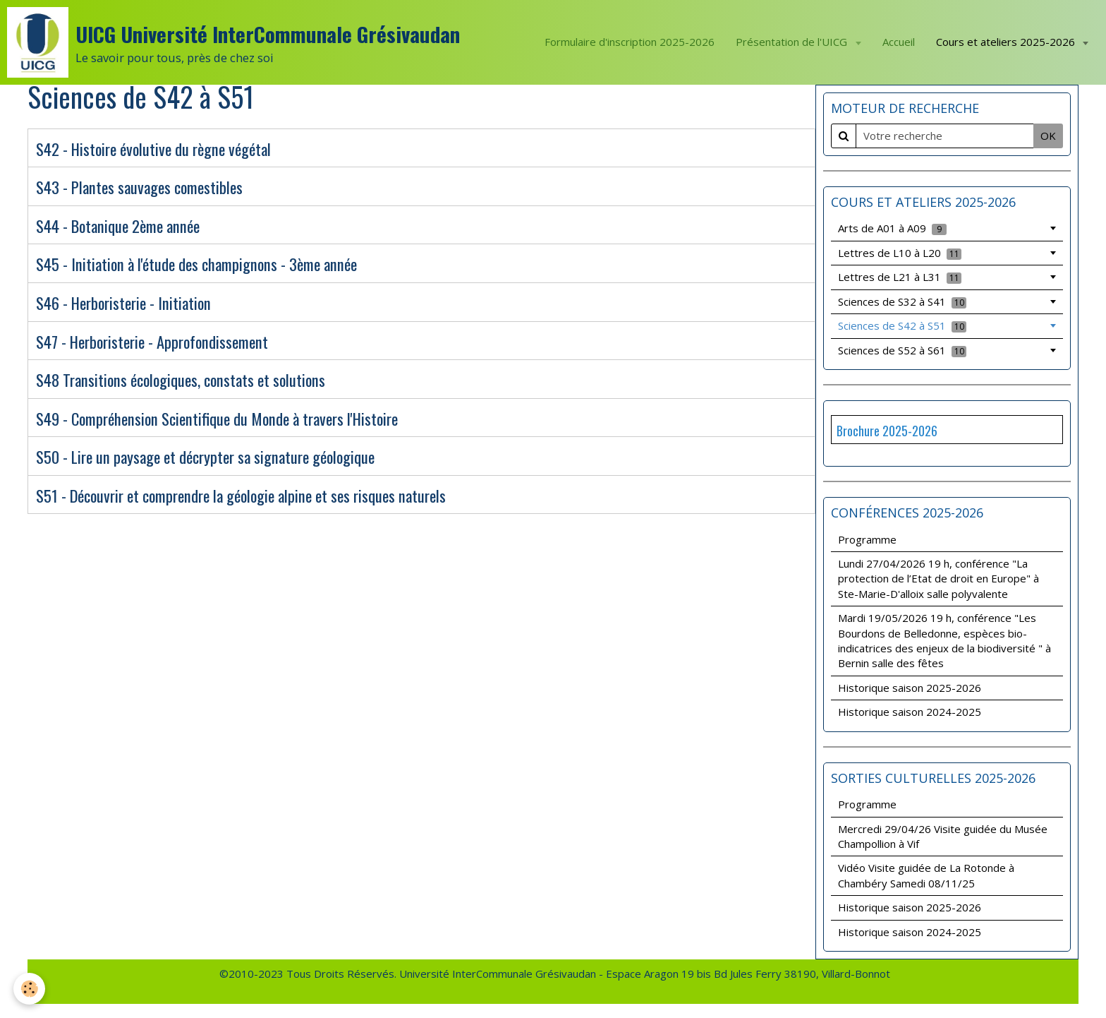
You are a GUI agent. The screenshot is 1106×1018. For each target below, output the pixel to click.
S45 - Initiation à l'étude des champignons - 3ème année (196, 265)
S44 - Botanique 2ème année (118, 226)
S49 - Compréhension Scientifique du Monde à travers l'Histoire (217, 419)
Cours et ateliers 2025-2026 (1007, 42)
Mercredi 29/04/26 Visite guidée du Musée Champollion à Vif (942, 836)
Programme (867, 539)
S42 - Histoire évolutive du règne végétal (153, 149)
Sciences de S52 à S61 (902, 350)
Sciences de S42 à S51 (902, 325)
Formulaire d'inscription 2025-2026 (630, 42)
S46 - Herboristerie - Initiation (123, 303)
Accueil (898, 42)
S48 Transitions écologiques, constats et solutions (180, 381)
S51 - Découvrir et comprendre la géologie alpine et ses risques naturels (241, 496)
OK (1048, 135)
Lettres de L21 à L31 (899, 277)
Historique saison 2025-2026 (909, 688)
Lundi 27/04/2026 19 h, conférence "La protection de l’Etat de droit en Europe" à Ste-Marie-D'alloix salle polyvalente (938, 578)
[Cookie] (30, 989)
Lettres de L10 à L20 (899, 253)
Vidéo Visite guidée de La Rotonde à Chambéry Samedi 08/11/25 (926, 875)
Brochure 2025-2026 (887, 430)
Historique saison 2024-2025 (909, 712)
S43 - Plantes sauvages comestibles (139, 188)
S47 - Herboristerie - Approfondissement (152, 342)
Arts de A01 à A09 (892, 228)
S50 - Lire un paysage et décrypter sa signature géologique (205, 457)
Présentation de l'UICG (793, 42)
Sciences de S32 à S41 (902, 301)
